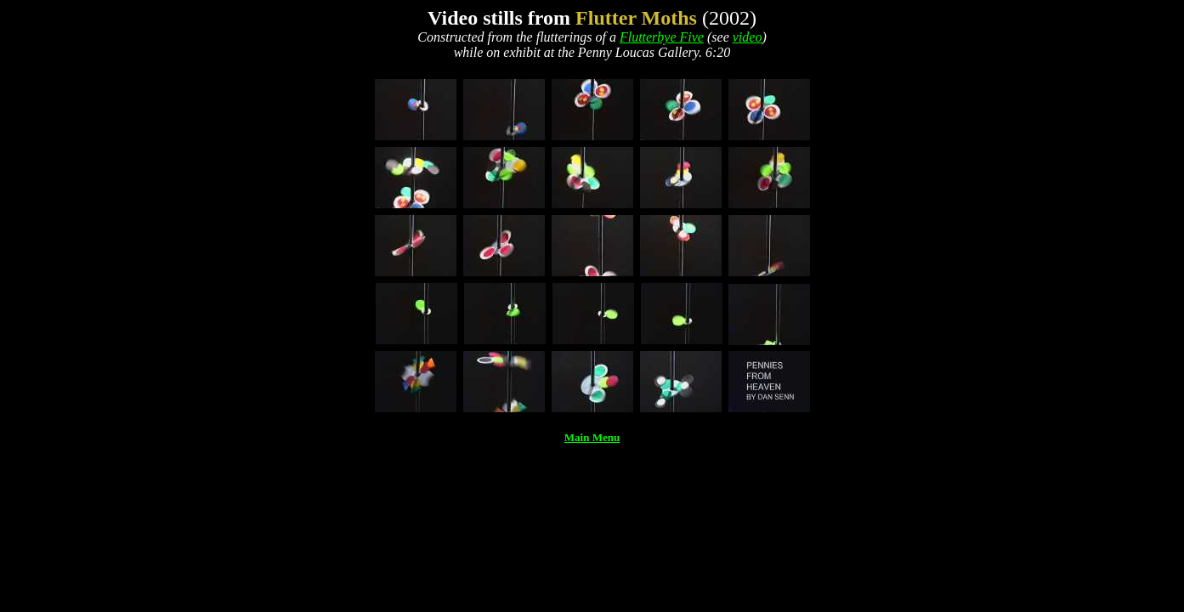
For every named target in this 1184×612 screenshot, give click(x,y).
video (747, 37)
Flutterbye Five (662, 37)
